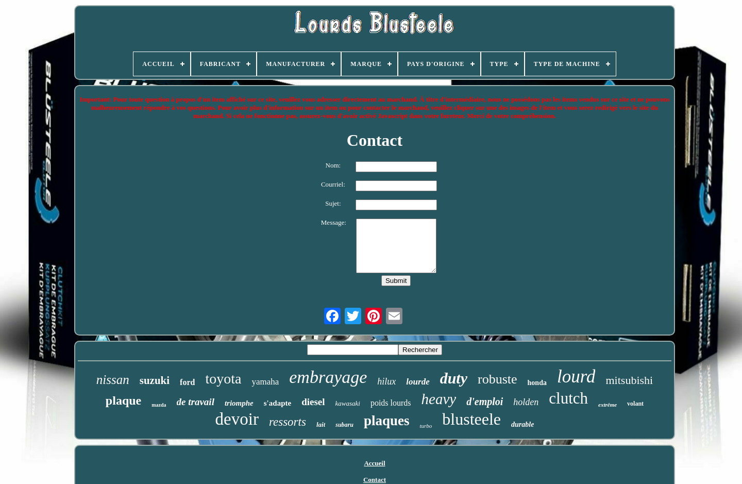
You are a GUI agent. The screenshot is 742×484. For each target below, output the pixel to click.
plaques (387, 420)
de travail (195, 401)
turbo (425, 426)
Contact (374, 479)
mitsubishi (629, 380)
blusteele (471, 419)
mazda (158, 405)
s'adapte (277, 403)
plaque (123, 400)
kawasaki (347, 403)
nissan (112, 380)
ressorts (287, 421)
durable (522, 424)
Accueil (374, 463)
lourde (417, 382)
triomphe (239, 403)
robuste (497, 379)
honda (537, 383)
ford (187, 382)
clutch (568, 398)
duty (453, 378)
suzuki (155, 380)
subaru (344, 424)
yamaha (265, 382)
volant (635, 403)
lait (320, 424)
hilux (386, 381)
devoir (237, 419)
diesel (313, 401)
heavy (439, 399)
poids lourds (390, 402)
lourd (576, 376)
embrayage (328, 377)
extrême (607, 405)
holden (525, 402)
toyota (223, 379)
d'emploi (484, 401)
